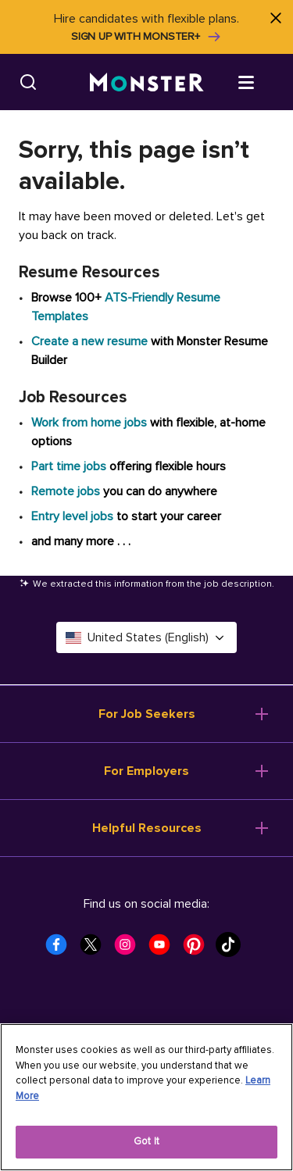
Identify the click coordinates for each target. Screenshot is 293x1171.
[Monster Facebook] (61, 949)
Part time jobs (68, 466)
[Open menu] (261, 81)
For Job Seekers (146, 714)
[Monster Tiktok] (233, 949)
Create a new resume (91, 341)
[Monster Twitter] (95, 949)
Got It (146, 1141)
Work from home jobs (89, 422)
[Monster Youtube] (164, 949)
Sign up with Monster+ (146, 37)
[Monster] (147, 82)
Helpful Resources (147, 828)
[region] (146, 1097)
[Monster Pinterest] (198, 949)
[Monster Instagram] (130, 949)
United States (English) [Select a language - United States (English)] (146, 637)
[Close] (275, 17)
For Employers (146, 771)
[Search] (28, 82)
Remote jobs (65, 491)
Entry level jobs (72, 516)
